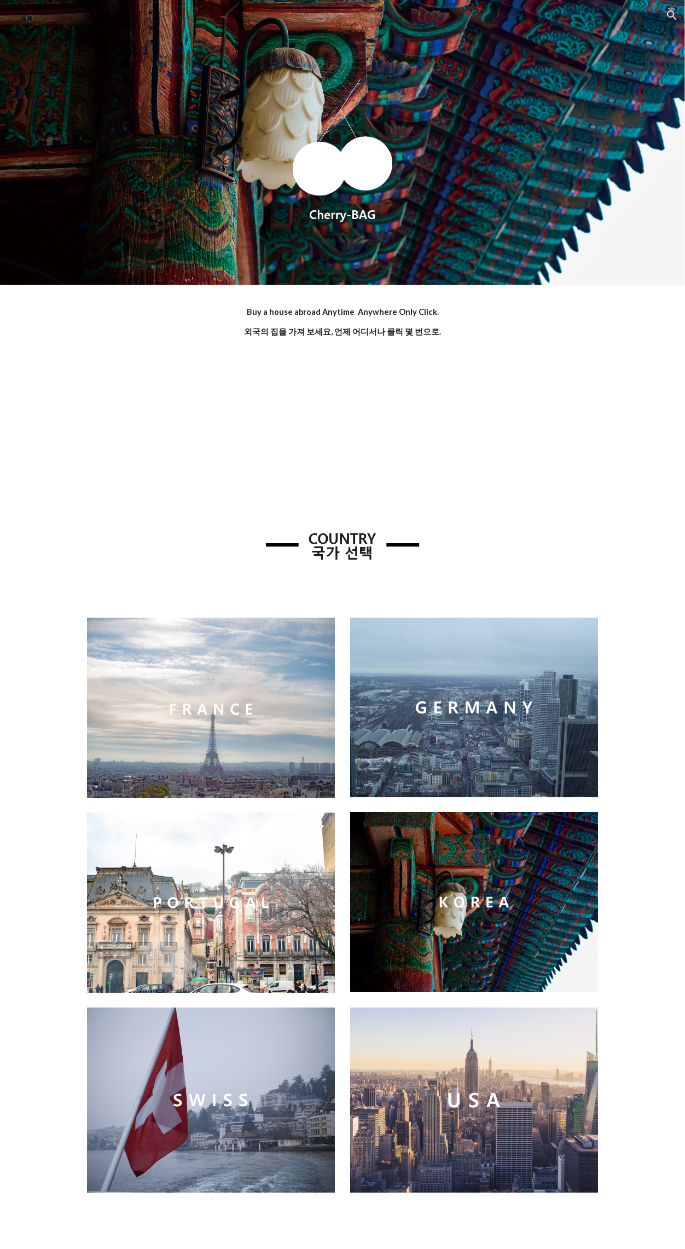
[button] (672, 15)
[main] (342, 322)
